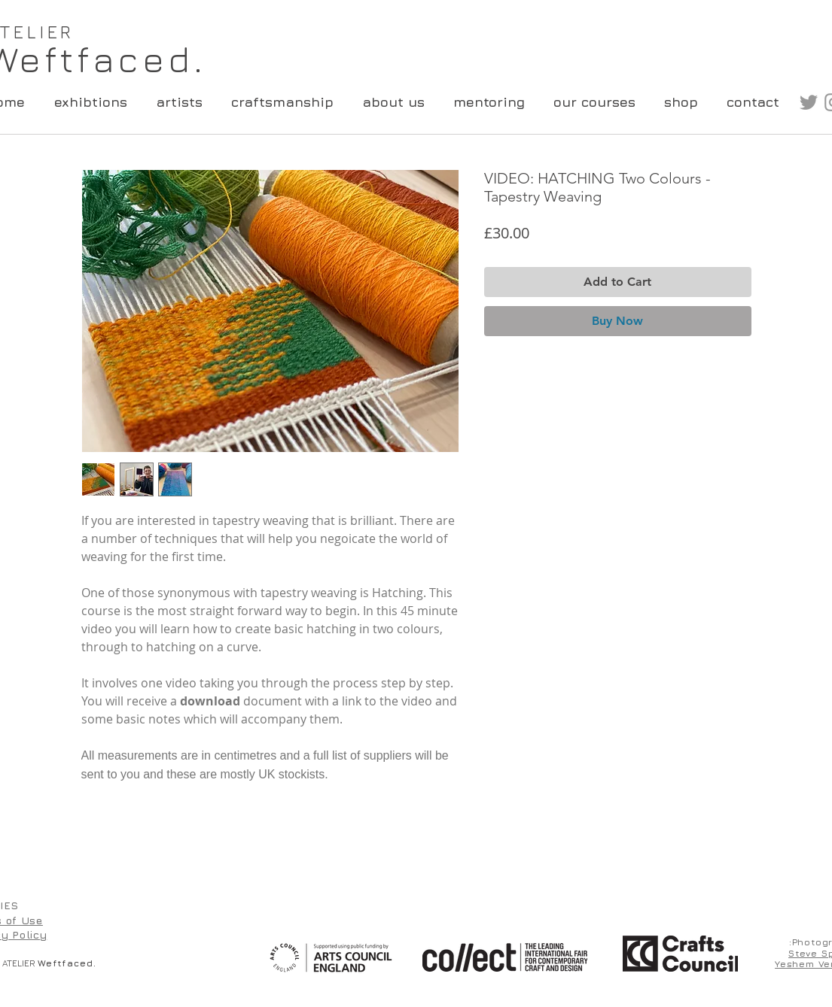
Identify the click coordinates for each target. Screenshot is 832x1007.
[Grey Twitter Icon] (809, 102)
